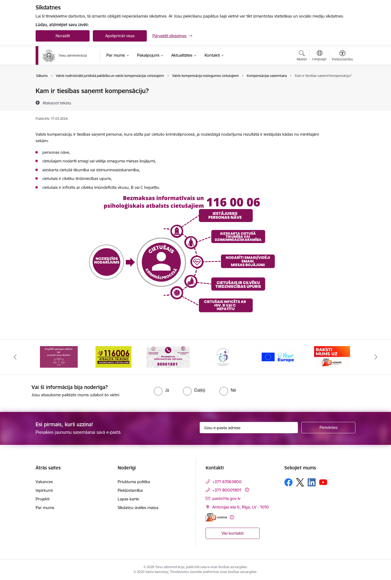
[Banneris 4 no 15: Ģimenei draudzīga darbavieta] (223, 356)
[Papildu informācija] (247, 490)
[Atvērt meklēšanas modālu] (302, 56)
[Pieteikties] (328, 427)
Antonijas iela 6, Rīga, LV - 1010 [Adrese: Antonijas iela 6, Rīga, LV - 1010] (240, 507)
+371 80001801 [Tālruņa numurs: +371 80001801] (227, 490)
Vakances (44, 481)
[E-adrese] (216, 517)
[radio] (161, 390)
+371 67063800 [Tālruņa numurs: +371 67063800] (227, 481)
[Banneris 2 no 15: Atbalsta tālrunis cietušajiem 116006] (113, 356)
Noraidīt (63, 35)
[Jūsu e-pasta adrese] (249, 427)
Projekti (42, 498)
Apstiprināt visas (120, 35)
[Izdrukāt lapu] (342, 88)
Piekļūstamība (130, 490)
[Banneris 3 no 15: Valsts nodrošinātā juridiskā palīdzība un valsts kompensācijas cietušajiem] (168, 356)
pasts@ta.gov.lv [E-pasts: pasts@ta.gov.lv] (226, 498)
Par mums (45, 507)
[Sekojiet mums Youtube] (323, 482)
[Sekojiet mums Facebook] (288, 482)
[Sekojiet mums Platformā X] (300, 482)
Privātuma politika (134, 481)
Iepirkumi (44, 490)
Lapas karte (128, 498)
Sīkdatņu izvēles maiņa (138, 507)
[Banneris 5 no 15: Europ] (277, 356)
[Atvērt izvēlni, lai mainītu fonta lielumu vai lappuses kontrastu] (342, 56)
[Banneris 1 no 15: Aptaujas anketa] (59, 356)
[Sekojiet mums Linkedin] (312, 482)
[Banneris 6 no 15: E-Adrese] (332, 356)
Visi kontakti (232, 533)
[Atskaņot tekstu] (57, 103)
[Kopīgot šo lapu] (342, 102)
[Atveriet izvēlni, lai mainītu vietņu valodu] (319, 56)
